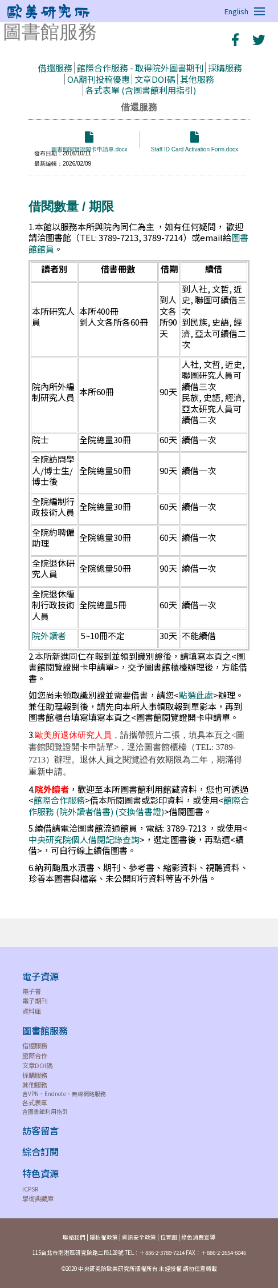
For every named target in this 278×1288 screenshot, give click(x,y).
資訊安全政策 (139, 1237)
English (236, 11)
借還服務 (55, 68)
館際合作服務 (59, 800)
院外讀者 (49, 635)
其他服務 (197, 79)
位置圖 (168, 1237)
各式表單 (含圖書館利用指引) (140, 90)
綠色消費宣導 (198, 1237)
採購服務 (225, 68)
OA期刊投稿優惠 (98, 79)
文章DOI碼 (154, 79)
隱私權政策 (103, 1237)
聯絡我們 (74, 1237)
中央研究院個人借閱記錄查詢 (84, 839)
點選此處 (196, 695)
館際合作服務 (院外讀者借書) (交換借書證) (138, 805)
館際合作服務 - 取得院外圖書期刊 (140, 68)
